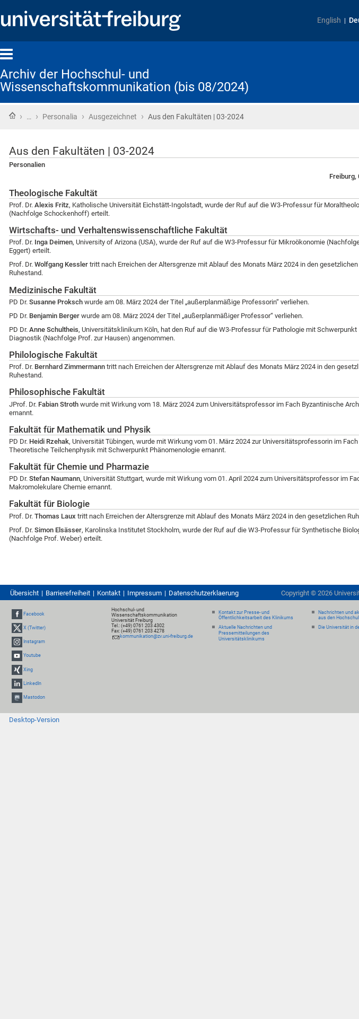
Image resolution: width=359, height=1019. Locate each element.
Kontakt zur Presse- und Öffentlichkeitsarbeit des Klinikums (255, 615)
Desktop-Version (34, 720)
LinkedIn (32, 683)
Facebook (34, 614)
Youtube (32, 655)
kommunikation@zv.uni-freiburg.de (156, 636)
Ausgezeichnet (113, 116)
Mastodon (34, 697)
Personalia (59, 116)
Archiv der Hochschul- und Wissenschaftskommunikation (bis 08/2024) (124, 80)
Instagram (34, 641)
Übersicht (24, 593)
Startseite (12, 115)
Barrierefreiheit (68, 593)
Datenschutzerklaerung (204, 593)
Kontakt (108, 593)
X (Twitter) (34, 627)
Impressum (144, 593)
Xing (28, 669)
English (329, 20)
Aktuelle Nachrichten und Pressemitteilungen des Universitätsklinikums (245, 633)
